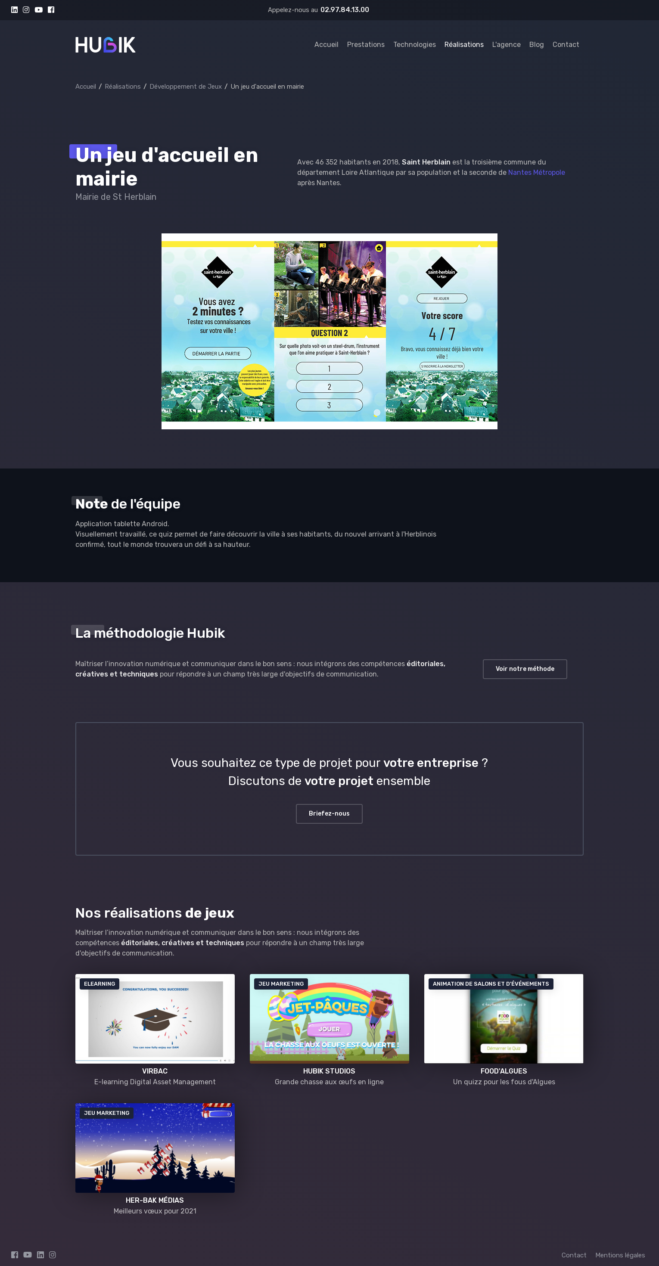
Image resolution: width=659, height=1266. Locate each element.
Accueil (326, 44)
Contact (566, 44)
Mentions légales (620, 1255)
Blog (536, 44)
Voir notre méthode (525, 669)
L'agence (506, 44)
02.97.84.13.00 (344, 10)
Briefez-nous (329, 813)
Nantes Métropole (536, 172)
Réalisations (464, 44)
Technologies (414, 44)
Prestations (366, 44)
